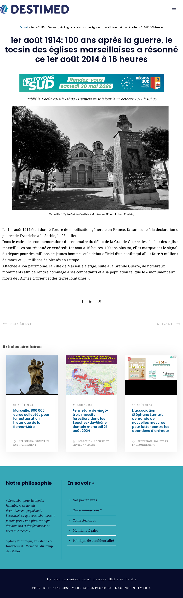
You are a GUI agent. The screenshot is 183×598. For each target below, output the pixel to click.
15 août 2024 (142, 405)
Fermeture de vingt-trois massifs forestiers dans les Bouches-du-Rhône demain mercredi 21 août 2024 (90, 420)
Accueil (24, 27)
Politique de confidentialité (93, 540)
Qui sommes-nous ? (87, 510)
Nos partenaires (85, 500)
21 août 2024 (83, 405)
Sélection (26, 440)
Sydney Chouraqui (19, 541)
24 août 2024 (23, 405)
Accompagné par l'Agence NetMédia (117, 588)
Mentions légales (85, 530)
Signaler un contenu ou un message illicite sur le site (91, 579)
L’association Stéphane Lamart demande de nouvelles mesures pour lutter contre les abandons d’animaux (151, 420)
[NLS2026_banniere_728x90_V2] (91, 82)
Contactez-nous (84, 520)
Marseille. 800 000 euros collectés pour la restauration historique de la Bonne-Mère (31, 418)
